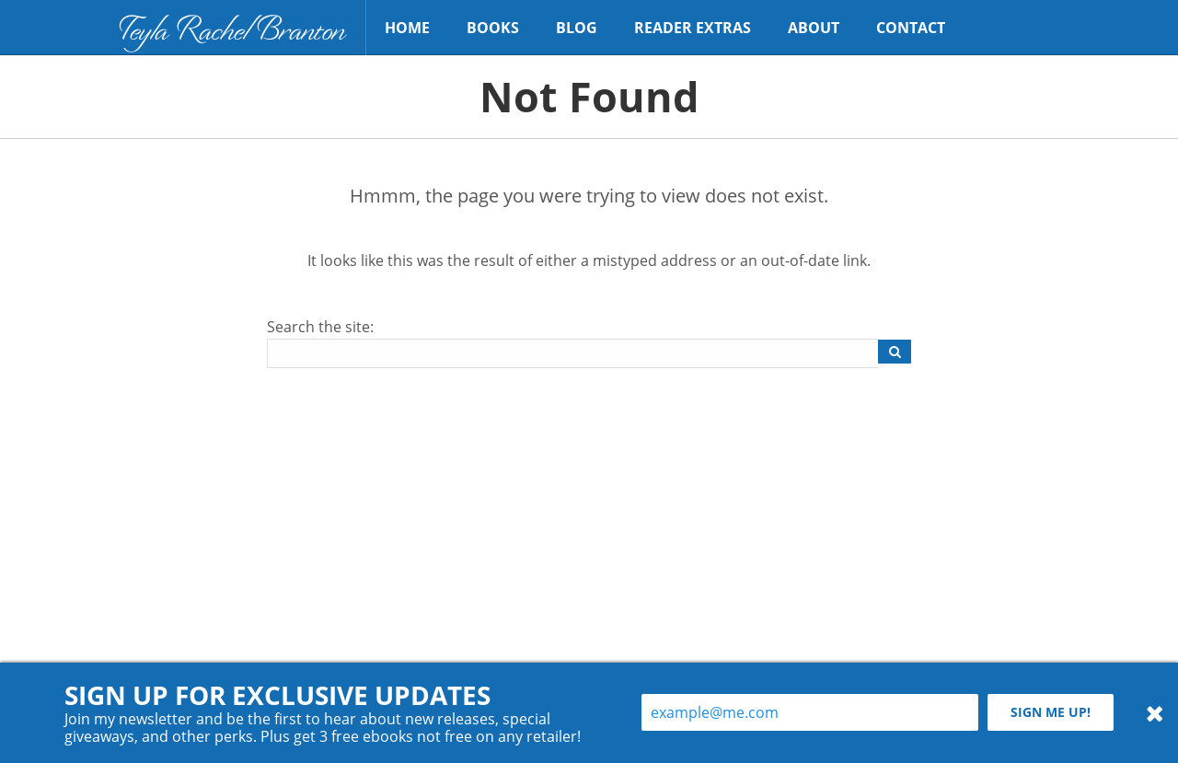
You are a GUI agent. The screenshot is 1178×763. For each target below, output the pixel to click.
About (813, 27)
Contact (910, 27)
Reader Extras (692, 27)
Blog (576, 27)
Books (493, 27)
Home (407, 27)
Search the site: (320, 326)
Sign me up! (1051, 712)
